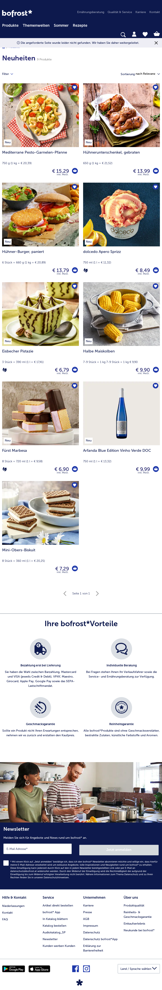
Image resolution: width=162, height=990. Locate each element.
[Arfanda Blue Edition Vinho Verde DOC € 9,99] (121, 431)
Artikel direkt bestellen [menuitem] (58, 904)
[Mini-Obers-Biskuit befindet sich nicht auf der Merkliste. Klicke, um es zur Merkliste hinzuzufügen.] (74, 485)
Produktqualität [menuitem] (134, 904)
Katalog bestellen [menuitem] (54, 924)
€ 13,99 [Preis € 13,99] (141, 171)
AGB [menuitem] (86, 917)
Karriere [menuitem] (140, 12)
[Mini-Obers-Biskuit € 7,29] (40, 530)
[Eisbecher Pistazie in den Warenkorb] (75, 370)
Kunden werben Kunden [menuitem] (59, 944)
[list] (81, 692)
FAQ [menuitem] (5, 917)
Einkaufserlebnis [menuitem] (134, 922)
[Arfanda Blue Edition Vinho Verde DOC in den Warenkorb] (156, 469)
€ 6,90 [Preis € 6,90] (61, 469)
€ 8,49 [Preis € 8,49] (142, 270)
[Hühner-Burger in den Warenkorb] (75, 270)
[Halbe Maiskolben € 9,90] (121, 331)
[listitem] (40, 665)
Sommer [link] (61, 25)
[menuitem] (10, 25)
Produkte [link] (10, 25)
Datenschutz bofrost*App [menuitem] (100, 937)
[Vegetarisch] (85, 270)
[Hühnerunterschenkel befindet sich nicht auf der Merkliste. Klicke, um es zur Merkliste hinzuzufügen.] (155, 88)
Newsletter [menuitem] (50, 937)
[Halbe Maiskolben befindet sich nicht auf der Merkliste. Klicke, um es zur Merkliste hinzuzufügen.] (155, 286)
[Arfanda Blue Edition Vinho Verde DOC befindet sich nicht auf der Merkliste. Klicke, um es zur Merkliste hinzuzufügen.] (155, 386)
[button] (148, 74)
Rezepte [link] (80, 25)
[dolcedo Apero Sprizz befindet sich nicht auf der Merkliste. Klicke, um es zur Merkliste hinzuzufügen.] (155, 187)
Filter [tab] (10, 74)
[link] (17, 13)
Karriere (88, 904)
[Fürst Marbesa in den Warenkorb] (75, 469)
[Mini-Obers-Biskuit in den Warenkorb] (75, 569)
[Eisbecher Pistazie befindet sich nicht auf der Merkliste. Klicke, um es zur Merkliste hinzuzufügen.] (74, 286)
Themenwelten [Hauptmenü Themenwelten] (36, 25)
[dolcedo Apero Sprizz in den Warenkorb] (156, 270)
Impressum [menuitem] (90, 924)
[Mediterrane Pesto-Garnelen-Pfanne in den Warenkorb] (75, 171)
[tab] (134, 34)
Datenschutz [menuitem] (91, 931)
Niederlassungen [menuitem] (13, 904)
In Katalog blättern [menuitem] (55, 917)
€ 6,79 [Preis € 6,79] (61, 370)
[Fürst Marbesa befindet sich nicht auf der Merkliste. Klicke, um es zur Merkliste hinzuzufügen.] (74, 386)
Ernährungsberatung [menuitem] (90, 12)
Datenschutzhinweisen (56, 876)
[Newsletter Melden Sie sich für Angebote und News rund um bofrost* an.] (81, 855)
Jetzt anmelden (119, 849)
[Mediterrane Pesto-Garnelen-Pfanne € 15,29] (40, 133)
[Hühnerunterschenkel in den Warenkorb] (156, 171)
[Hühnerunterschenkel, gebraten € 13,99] (121, 133)
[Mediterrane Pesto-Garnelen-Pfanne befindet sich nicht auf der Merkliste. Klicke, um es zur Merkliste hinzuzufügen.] (74, 88)
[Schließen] (156, 42)
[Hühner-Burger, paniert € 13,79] (40, 232)
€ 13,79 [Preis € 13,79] (60, 270)
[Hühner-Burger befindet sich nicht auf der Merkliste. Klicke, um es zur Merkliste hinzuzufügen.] (74, 187)
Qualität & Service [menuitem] (120, 12)
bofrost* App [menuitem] (51, 910)
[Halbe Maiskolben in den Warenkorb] (156, 370)
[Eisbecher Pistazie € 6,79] (40, 331)
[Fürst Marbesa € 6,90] (40, 431)
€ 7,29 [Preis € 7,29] (62, 569)
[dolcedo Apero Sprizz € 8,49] (121, 232)
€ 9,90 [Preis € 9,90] (142, 370)
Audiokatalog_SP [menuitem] (54, 931)
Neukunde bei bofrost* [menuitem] (139, 928)
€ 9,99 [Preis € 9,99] (142, 469)
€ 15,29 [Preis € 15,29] (60, 171)
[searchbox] (4, 35)
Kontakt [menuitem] (154, 12)
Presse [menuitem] (87, 910)
